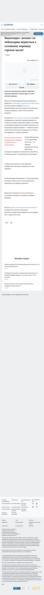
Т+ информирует (33, 29)
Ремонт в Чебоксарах (22, 29)
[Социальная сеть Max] (22, 87)
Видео (7, 55)
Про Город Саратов (6, 509)
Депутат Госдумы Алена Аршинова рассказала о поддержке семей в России (22, 286)
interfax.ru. (26, 106)
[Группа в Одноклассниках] (37, 503)
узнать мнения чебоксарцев (22, 118)
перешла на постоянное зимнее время (22, 207)
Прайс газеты (5, 525)
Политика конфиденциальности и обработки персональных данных (17, 562)
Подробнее (37, 560)
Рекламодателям (19, 525)
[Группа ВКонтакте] (13, 84)
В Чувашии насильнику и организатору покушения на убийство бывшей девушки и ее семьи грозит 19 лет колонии (22, 276)
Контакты (31, 520)
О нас (16, 520)
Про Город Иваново (16, 503)
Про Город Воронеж (6, 503)
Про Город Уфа (24, 507)
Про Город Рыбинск (16, 507)
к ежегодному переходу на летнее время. (25, 103)
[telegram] (11, 223)
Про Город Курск (6, 507)
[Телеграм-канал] (31, 84)
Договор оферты (19, 522)
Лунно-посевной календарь (8, 29)
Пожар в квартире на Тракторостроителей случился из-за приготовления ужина (22, 267)
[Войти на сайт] (41, 24)
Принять (38, 33)
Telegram (4, 520)
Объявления (4, 522)
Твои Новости (15, 500)
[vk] (6, 223)
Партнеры (31, 525)
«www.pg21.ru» (13, 529)
